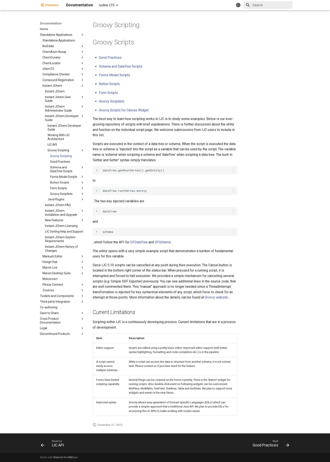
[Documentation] (49, 5)
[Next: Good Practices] (269, 444)
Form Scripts (108, 93)
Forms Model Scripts (114, 75)
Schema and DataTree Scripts (120, 66)
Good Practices (110, 58)
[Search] (268, 5)
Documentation (51, 23)
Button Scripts (109, 84)
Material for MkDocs (65, 457)
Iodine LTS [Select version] (106, 5)
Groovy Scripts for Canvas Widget (124, 110)
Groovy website (216, 297)
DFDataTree (139, 242)
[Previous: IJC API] (53, 444)
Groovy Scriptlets (111, 101)
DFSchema (163, 242)
